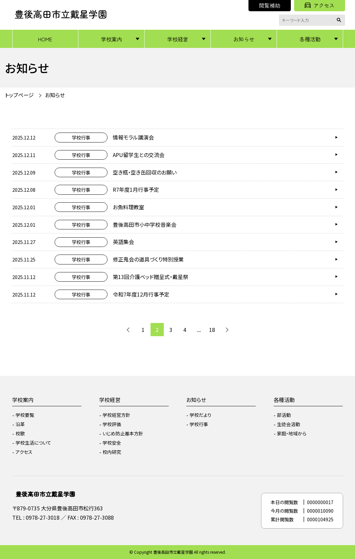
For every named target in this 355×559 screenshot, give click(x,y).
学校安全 (112, 442)
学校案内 (111, 39)
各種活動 (310, 39)
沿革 (20, 424)
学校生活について (33, 442)
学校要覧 (25, 415)
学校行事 (199, 424)
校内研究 (112, 452)
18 (212, 330)
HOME (45, 39)
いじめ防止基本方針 (123, 433)
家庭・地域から (291, 433)
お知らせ (243, 39)
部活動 (284, 415)
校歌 (20, 433)
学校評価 (112, 424)
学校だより (200, 415)
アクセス (319, 5)
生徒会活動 (288, 424)
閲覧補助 (269, 5)
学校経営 (177, 39)
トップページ (19, 95)
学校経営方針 (116, 415)
